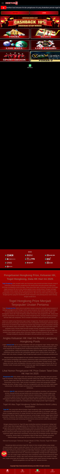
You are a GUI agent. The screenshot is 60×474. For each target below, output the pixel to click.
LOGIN (44, 13)
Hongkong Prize (11, 308)
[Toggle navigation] (2, 3)
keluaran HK (10, 344)
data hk (12, 391)
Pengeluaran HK (8, 376)
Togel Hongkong (7, 283)
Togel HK (6, 409)
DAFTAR (15, 13)
